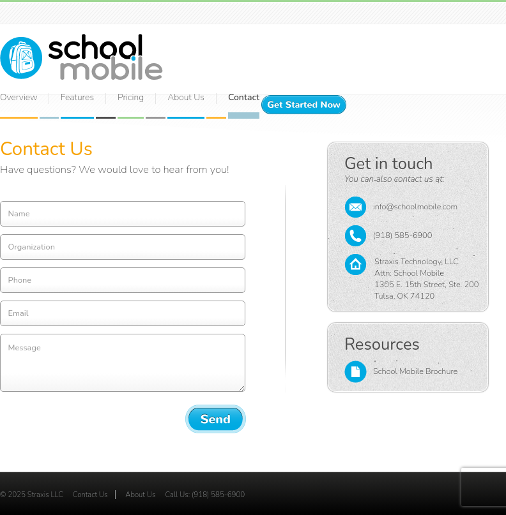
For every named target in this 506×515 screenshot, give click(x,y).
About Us (140, 494)
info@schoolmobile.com (400, 207)
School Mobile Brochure (400, 372)
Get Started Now (303, 104)
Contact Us (90, 494)
